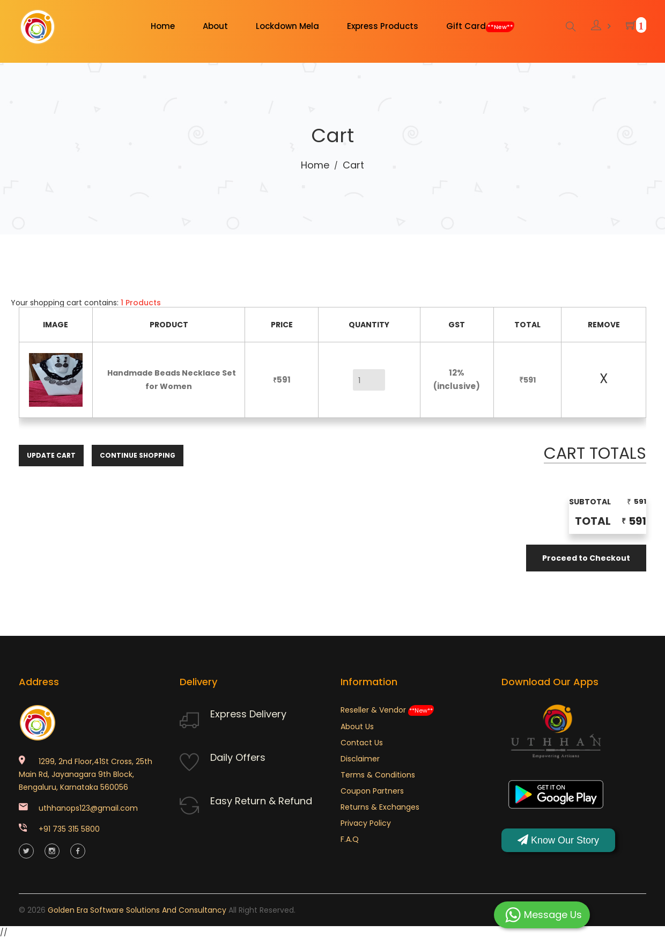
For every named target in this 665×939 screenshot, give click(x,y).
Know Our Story (558, 840)
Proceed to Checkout (586, 558)
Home (315, 165)
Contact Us (362, 742)
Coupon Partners (372, 791)
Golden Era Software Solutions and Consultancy (137, 910)
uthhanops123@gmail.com (88, 808)
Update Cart (51, 455)
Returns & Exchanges (380, 807)
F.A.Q (350, 839)
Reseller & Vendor (387, 710)
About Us (357, 726)
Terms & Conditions (378, 774)
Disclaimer (360, 758)
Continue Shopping (137, 455)
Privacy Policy (366, 823)
